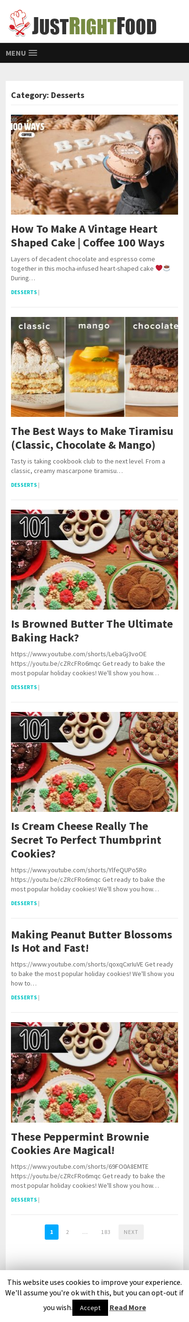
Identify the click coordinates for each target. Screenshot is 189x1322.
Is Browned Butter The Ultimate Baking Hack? (92, 631)
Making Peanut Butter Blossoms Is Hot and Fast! (91, 942)
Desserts (24, 292)
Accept (90, 1307)
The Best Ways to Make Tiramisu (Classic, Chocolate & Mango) (92, 438)
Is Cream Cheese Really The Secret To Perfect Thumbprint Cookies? (86, 839)
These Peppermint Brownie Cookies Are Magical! (80, 1144)
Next (131, 1231)
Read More (127, 1307)
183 (106, 1231)
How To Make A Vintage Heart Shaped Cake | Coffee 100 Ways (88, 236)
